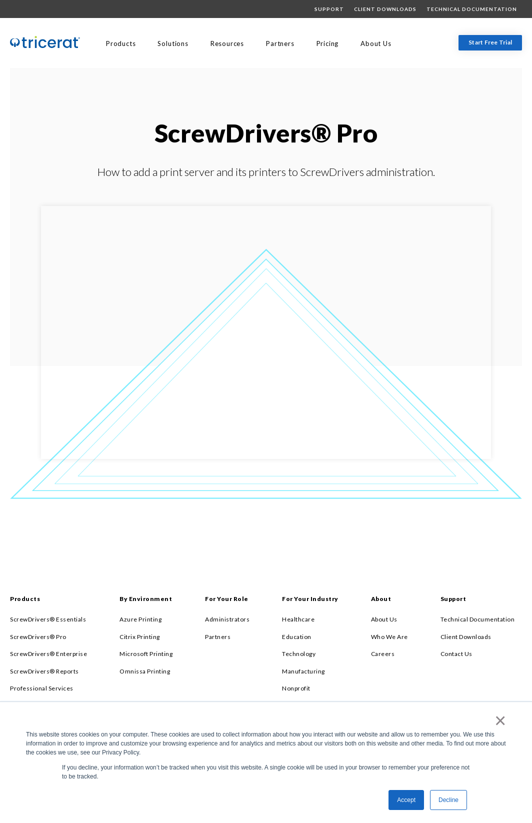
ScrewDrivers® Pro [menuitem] (38, 636)
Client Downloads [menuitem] (385, 9)
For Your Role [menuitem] (226, 598)
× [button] (498, 720)
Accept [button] (406, 800)
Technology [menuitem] (299, 654)
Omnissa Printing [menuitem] (145, 671)
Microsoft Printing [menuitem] (146, 654)
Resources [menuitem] (227, 44)
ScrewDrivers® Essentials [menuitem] (48, 619)
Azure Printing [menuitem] (141, 619)
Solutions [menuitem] (173, 44)
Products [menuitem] (121, 44)
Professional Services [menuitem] (42, 688)
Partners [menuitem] (280, 44)
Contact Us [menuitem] (456, 654)
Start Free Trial (490, 42)
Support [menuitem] (329, 9)
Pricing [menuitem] (327, 44)
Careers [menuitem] (383, 654)
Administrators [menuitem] (227, 619)
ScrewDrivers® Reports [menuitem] (44, 671)
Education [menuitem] (297, 636)
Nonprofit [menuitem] (296, 688)
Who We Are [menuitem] (389, 636)
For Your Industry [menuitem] (310, 598)
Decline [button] (448, 800)
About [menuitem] (381, 598)
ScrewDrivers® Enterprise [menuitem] (48, 654)
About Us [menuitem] (375, 44)
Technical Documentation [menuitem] (471, 9)
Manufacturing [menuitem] (303, 671)
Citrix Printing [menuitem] (140, 636)
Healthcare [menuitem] (298, 619)
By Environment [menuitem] (146, 598)
